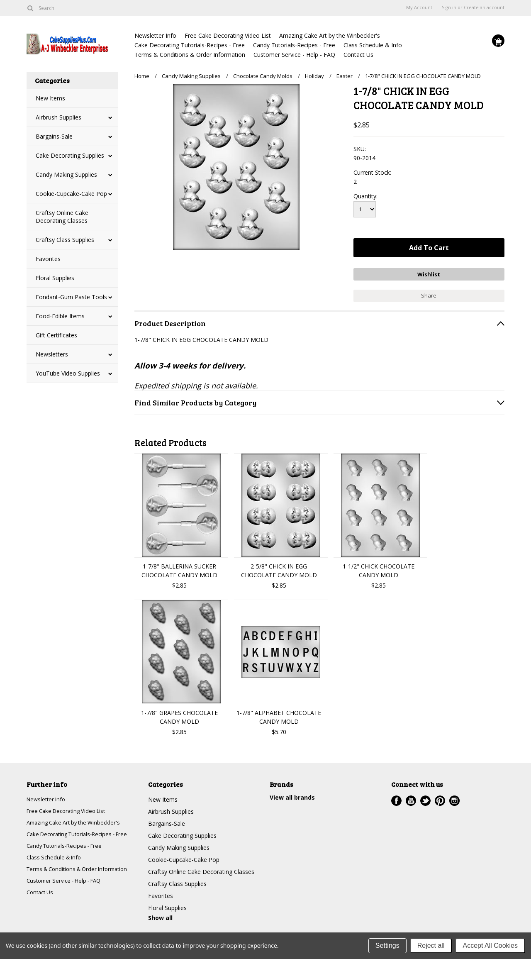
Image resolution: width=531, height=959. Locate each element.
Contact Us (358, 55)
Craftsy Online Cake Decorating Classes (62, 216)
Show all (160, 915)
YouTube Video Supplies (68, 373)
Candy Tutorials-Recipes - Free (294, 45)
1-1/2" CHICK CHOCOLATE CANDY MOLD (378, 567)
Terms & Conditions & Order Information (189, 55)
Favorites (48, 259)
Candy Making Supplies (66, 174)
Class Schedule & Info (372, 45)
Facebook (396, 798)
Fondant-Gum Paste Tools (71, 297)
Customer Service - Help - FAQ (294, 55)
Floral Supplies (55, 278)
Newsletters (52, 354)
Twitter (425, 798)
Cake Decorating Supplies (70, 155)
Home (141, 76)
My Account (419, 7)
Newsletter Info (155, 35)
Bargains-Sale (54, 136)
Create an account (484, 7)
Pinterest (440, 798)
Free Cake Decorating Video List (228, 35)
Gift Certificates (56, 335)
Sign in (449, 7)
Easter (344, 76)
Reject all (431, 945)
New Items (50, 98)
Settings (387, 945)
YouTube (411, 798)
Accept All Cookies (490, 945)
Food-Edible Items (60, 316)
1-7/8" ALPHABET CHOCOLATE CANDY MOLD (278, 714)
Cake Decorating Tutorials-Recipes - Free (189, 45)
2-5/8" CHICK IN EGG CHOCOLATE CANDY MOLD (279, 567)
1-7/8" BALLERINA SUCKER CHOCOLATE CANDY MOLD (179, 567)
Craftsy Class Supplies (65, 240)
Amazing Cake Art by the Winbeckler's (329, 35)
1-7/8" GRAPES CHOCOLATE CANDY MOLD (179, 714)
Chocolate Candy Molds (262, 76)
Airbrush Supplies (58, 117)
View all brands (292, 794)
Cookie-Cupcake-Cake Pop (71, 194)
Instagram (454, 798)
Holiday (314, 76)
